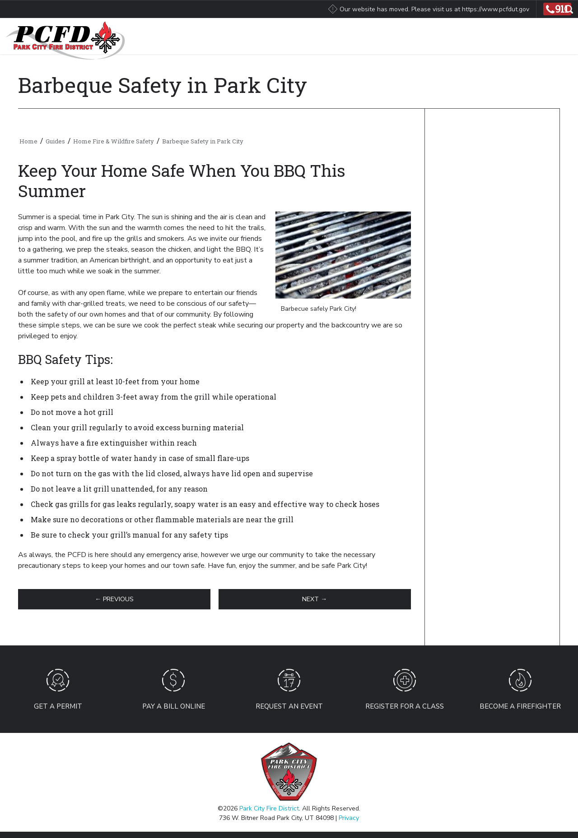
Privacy (349, 818)
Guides (55, 141)
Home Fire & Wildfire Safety (113, 141)
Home (28, 141)
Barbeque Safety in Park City (202, 141)
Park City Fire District (269, 808)
